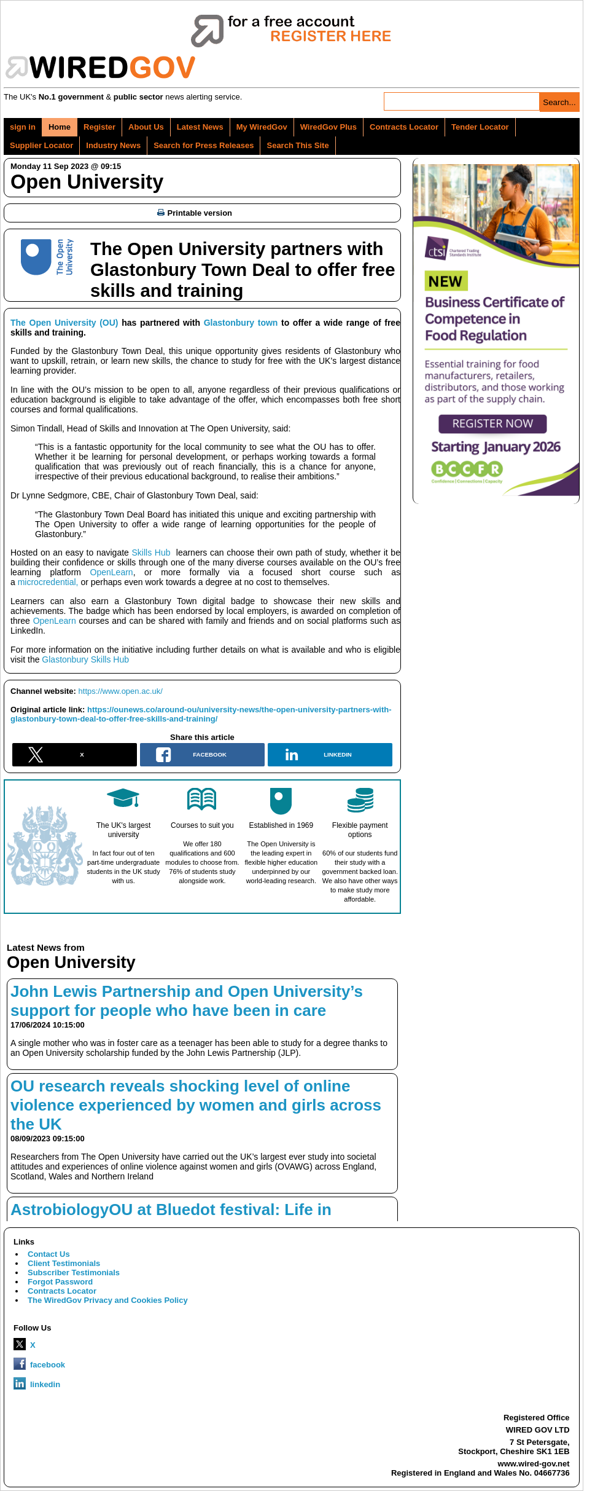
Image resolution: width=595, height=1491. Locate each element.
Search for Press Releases (204, 145)
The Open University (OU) (64, 323)
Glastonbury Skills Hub (85, 659)
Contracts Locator (404, 127)
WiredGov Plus (328, 127)
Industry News (113, 145)
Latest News (200, 127)
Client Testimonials (64, 1263)
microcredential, (48, 582)
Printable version (194, 213)
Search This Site (297, 145)
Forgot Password (60, 1281)
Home (60, 127)
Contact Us (49, 1254)
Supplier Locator (41, 145)
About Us (146, 127)
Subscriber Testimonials (74, 1272)
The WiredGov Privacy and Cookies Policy (108, 1300)
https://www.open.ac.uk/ (121, 691)
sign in (23, 127)
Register (99, 127)
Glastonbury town (241, 323)
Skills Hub (151, 552)
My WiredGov (261, 127)
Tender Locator (480, 127)
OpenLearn (107, 572)
